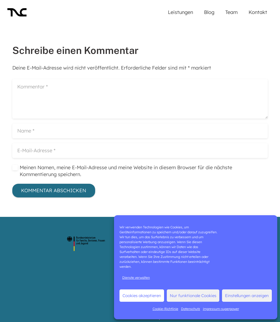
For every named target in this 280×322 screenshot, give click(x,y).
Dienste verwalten (136, 277)
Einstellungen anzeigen (247, 295)
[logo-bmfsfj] (86, 244)
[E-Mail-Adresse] (140, 150)
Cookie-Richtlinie (165, 309)
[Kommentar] (140, 99)
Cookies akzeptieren (141, 295)
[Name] (140, 130)
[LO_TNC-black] (17, 12)
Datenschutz (190, 309)
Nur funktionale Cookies (193, 295)
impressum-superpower (221, 309)
